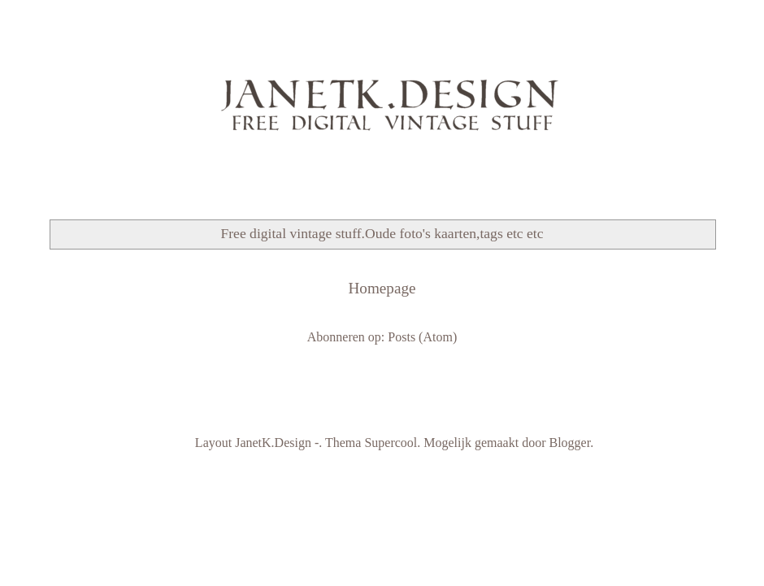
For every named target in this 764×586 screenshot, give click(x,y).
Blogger (569, 442)
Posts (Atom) (422, 337)
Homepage (381, 288)
